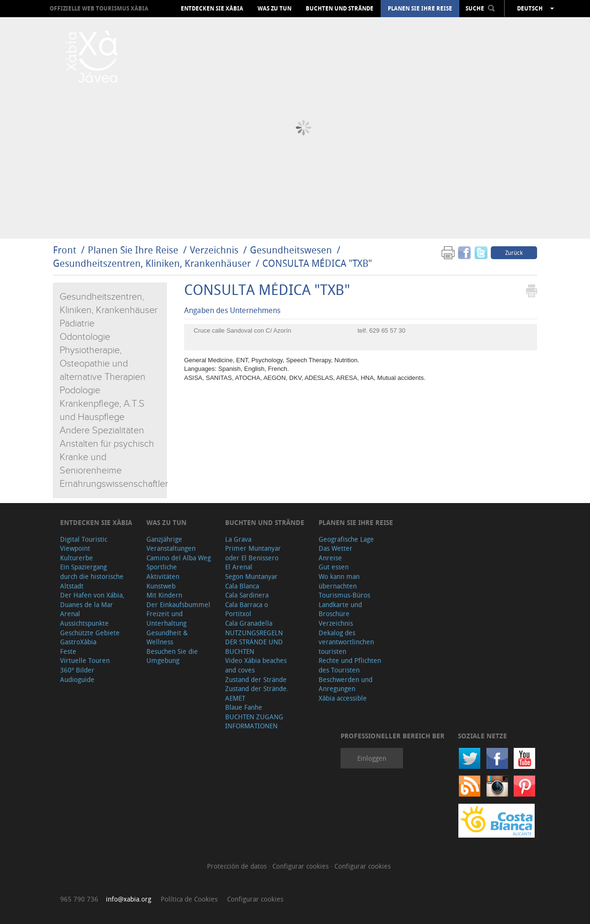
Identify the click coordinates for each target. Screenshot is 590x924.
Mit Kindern (164, 594)
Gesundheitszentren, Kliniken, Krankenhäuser (152, 263)
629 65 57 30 (387, 330)
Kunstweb (161, 585)
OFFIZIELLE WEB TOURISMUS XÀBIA (99, 8)
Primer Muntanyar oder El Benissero (253, 553)
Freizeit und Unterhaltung (166, 618)
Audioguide (77, 679)
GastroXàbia (78, 641)
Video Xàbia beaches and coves (256, 665)
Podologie (80, 390)
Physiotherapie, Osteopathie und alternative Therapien (102, 364)
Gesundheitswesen (292, 249)
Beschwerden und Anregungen (346, 684)
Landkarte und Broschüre (340, 609)
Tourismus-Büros (344, 594)
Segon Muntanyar (251, 576)
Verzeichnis (215, 249)
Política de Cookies (189, 898)
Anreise (330, 557)
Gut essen (334, 566)
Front (64, 249)
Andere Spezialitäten (102, 430)
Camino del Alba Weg (178, 557)
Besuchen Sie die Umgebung (172, 656)
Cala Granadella (248, 623)
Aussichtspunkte (84, 623)
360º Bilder (77, 669)
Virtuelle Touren (85, 660)
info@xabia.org (128, 898)
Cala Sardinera (247, 594)
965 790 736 (79, 898)
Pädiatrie (77, 323)
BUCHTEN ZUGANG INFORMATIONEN (254, 721)
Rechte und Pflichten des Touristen (350, 665)
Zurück (514, 252)
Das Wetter (335, 548)
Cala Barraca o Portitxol (246, 609)
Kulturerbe (76, 557)
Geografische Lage (346, 539)
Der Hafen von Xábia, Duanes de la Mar (92, 599)
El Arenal (238, 566)
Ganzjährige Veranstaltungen (171, 544)
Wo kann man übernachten (339, 581)
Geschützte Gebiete (90, 632)
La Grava (238, 539)
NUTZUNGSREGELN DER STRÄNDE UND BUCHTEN (254, 642)
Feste (68, 651)
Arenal (70, 613)
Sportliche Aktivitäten (162, 571)
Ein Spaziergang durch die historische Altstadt (92, 576)
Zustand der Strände (256, 679)
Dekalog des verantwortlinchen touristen (346, 642)
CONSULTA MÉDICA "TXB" (317, 263)
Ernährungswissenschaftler (114, 484)
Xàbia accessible (343, 698)
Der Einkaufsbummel (178, 604)
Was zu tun (274, 8)
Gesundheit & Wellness (167, 637)
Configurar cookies (301, 866)
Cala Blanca (242, 585)
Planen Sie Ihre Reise (420, 8)
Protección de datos (238, 866)
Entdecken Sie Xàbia (212, 8)
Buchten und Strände (339, 8)
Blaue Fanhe (243, 707)
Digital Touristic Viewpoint (83, 544)
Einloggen (371, 758)
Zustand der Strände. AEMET (257, 693)
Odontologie (85, 337)
